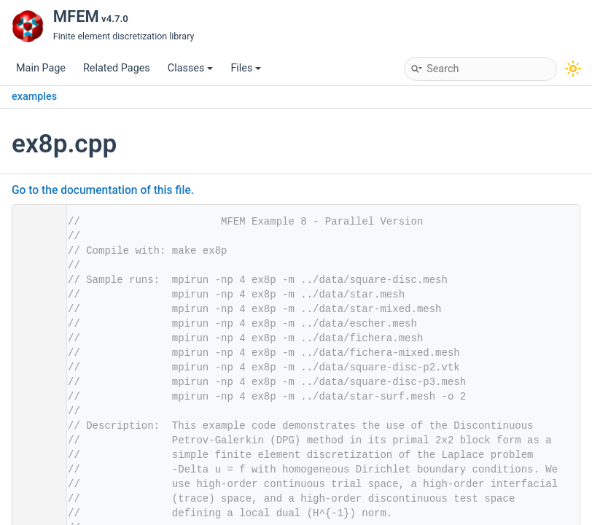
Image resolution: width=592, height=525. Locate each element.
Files (245, 68)
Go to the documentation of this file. (103, 190)
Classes (191, 68)
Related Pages (116, 68)
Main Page (41, 68)
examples (34, 96)
